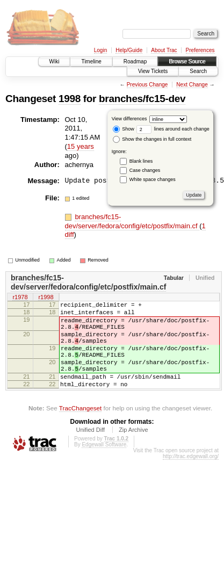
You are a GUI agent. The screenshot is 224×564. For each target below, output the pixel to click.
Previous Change (147, 85)
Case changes (145, 170)
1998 (70, 98)
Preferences (200, 50)
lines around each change (172, 129)
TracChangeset (80, 428)
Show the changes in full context (152, 139)
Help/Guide (128, 50)
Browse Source (187, 61)
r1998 (45, 298)
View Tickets (153, 71)
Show (123, 129)
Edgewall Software (104, 465)
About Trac (164, 50)
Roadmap (135, 61)
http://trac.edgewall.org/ (191, 477)
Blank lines (141, 161)
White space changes (152, 179)
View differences (129, 118)
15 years (80, 146)
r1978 (19, 298)
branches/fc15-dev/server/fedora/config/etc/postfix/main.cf (132, 221)
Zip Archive (133, 450)
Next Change (191, 85)
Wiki (54, 61)
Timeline (91, 61)
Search (198, 71)
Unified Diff (90, 450)
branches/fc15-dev (142, 98)
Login (100, 50)
